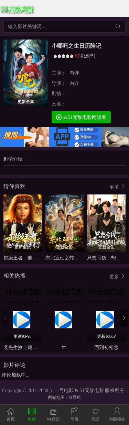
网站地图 (56, 397)
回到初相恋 (106, 347)
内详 (74, 73)
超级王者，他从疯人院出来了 (34, 257)
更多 (117, 187)
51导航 (74, 397)
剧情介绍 (13, 158)
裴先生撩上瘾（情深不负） (32, 347)
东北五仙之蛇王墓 (64, 257)
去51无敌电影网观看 (81, 117)
